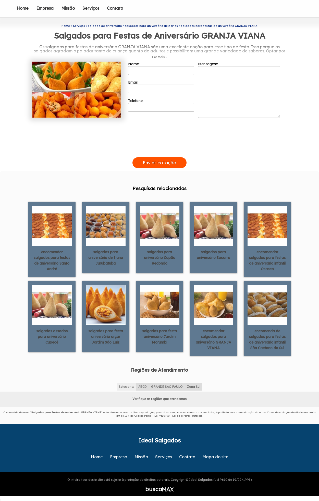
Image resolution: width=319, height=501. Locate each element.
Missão (68, 8)
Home (23, 8)
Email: (161, 86)
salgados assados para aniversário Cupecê (52, 337)
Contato (115, 8)
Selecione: (126, 387)
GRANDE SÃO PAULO (167, 387)
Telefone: (161, 105)
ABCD (142, 387)
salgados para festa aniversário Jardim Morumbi (159, 337)
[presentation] (159, 151)
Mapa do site (215, 456)
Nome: (161, 68)
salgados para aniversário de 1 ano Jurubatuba (105, 258)
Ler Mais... (159, 57)
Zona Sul (193, 387)
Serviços (90, 8)
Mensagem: (239, 90)
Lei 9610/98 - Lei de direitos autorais (178, 415)
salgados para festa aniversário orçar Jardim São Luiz (105, 337)
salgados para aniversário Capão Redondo (159, 258)
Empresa (45, 8)
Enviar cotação (159, 163)
